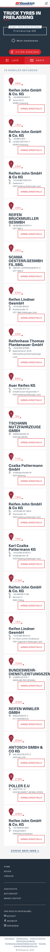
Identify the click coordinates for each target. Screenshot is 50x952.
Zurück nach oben (23, 850)
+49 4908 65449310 (21, 97)
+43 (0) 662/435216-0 (22, 180)
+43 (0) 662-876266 (21, 347)
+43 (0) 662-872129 (21, 388)
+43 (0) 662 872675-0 (22, 552)
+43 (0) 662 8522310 (21, 635)
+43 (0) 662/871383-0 (22, 511)
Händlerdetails (31, 108)
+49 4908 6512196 (21, 594)
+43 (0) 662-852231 (21, 306)
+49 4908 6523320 (21, 827)
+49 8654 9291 (19, 138)
